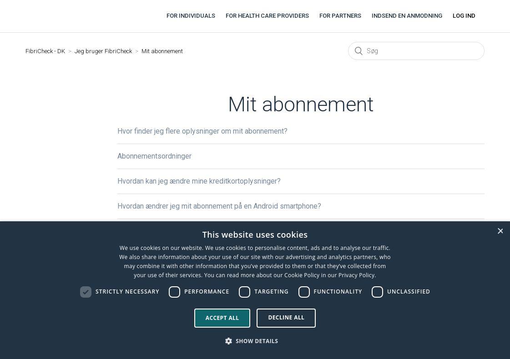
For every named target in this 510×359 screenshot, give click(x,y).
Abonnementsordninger (154, 156)
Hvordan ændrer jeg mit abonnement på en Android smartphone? (219, 206)
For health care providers (267, 15)
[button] (255, 341)
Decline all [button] (286, 317)
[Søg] (416, 51)
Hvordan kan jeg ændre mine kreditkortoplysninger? (199, 181)
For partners (340, 15)
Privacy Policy (356, 275)
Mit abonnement (162, 51)
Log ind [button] (464, 15)
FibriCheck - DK (45, 51)
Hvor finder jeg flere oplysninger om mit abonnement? (202, 131)
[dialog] (255, 290)
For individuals (191, 15)
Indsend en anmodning (407, 15)
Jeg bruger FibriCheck (103, 51)
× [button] (500, 231)
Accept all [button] (222, 318)
